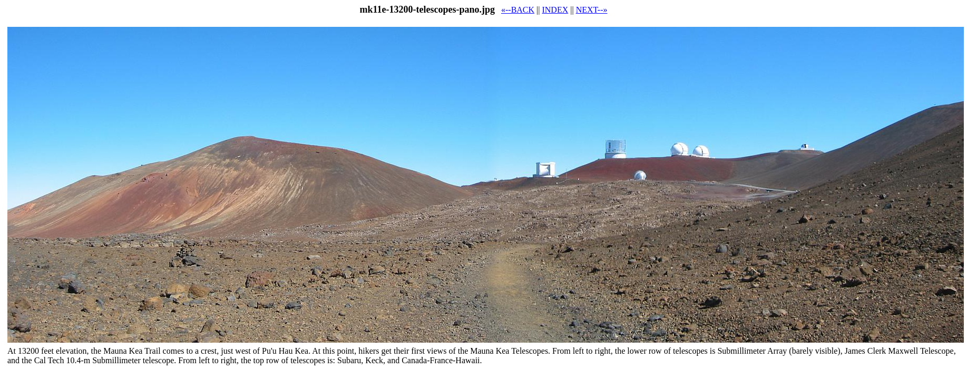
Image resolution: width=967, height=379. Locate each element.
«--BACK (517, 9)
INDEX (555, 9)
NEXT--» (592, 9)
